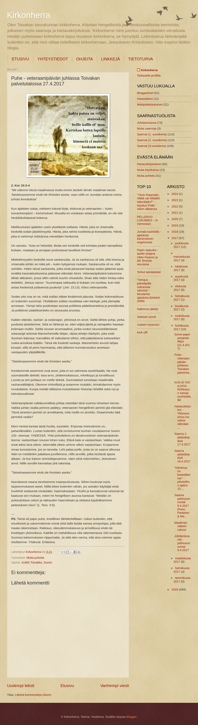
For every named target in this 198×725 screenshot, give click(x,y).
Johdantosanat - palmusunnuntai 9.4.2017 (182, 543)
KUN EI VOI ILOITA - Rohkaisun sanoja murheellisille (182, 391)
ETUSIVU (20, 59)
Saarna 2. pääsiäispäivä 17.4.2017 (182, 439)
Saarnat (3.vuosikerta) (151, 146)
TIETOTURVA (140, 59)
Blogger (131, 716)
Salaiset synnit (146, 316)
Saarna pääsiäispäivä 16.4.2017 (182, 456)
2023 (175, 200)
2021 (175, 212)
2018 (175, 231)
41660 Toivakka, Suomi (37, 562)
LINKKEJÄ (110, 59)
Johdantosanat (146, 122)
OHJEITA (84, 59)
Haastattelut (145, 98)
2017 (175, 238)
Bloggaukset (145, 93)
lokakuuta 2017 (181, 268)
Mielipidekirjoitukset (150, 104)
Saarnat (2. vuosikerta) (152, 140)
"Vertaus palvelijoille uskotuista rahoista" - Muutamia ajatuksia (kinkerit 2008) (148, 290)
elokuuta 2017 (180, 288)
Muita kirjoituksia (148, 170)
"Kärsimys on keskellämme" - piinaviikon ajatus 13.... (182, 478)
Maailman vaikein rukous (180, 526)
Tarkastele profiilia (149, 75)
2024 (175, 193)
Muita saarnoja (146, 128)
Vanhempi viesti (114, 685)
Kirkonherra (28, 15)
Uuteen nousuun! (148, 324)
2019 (175, 225)
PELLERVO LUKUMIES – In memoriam (147, 220)
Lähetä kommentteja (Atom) (33, 694)
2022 (175, 206)
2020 (175, 219)
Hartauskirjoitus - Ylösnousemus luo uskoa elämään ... (182, 417)
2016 (175, 589)
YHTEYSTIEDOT (52, 59)
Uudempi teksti (20, 685)
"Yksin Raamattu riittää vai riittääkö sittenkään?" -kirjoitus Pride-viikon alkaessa (148, 202)
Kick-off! (142, 332)
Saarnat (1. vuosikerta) (152, 134)
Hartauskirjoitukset (149, 164)
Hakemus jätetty (147, 309)
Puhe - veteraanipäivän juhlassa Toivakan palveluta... (182, 365)
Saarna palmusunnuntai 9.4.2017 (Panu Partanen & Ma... (182, 506)
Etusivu (67, 685)
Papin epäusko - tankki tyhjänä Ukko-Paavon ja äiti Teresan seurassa (147, 257)
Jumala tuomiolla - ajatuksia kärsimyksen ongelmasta (149, 237)
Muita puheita (35, 557)
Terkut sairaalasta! (149, 272)
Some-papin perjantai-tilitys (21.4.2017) (182, 341)
